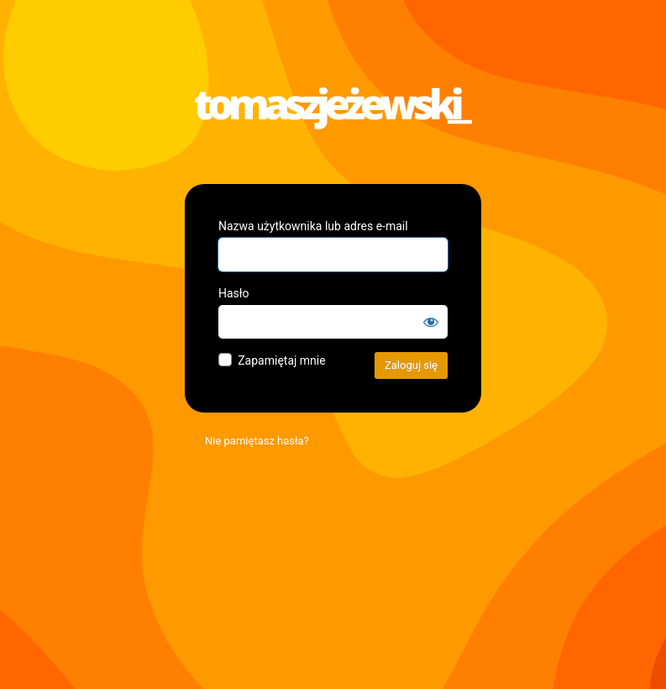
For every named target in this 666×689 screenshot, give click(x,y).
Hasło (233, 293)
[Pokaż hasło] (431, 322)
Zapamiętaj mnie (281, 360)
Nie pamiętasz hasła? (257, 440)
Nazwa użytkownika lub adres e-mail (313, 226)
